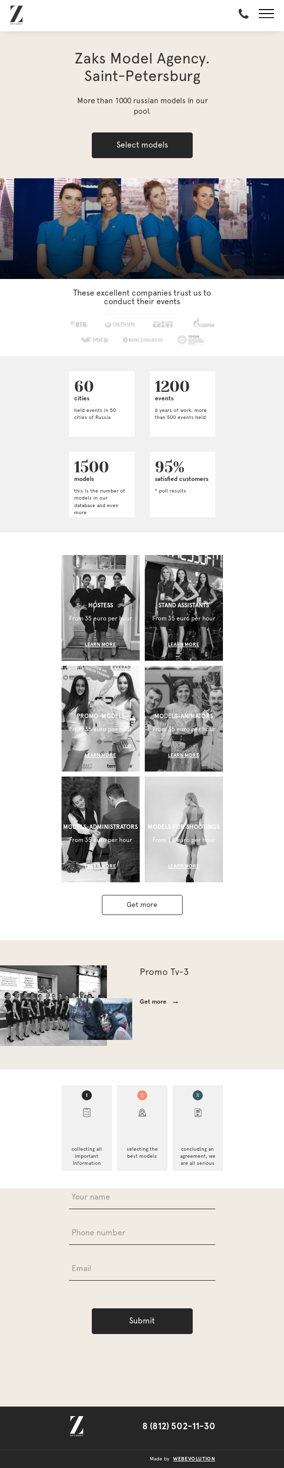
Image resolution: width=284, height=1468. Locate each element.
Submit (142, 1321)
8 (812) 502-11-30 (178, 1426)
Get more (142, 904)
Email (81, 1269)
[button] (266, 15)
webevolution (194, 1458)
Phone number (99, 1233)
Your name (91, 1197)
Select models (142, 145)
